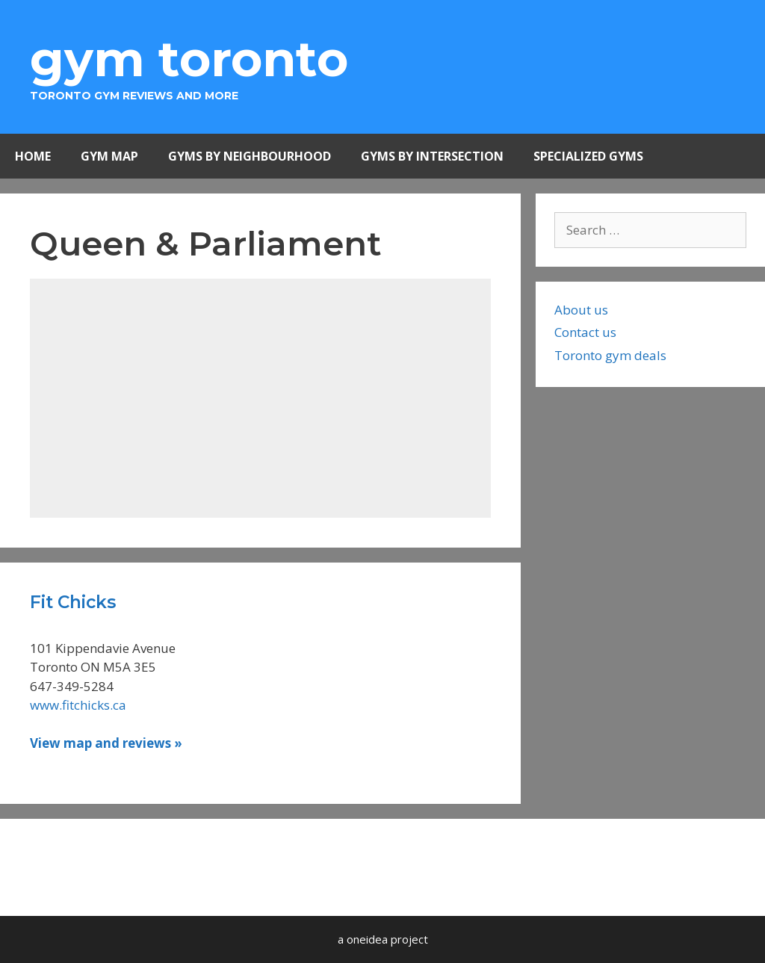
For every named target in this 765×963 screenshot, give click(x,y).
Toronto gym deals (610, 355)
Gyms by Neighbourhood (249, 156)
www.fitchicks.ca (78, 704)
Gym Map (109, 156)
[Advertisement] (260, 398)
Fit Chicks (73, 602)
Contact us (585, 332)
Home (33, 156)
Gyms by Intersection (432, 156)
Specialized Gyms (588, 156)
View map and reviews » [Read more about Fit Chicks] (106, 743)
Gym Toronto (189, 58)
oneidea (367, 939)
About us (581, 309)
